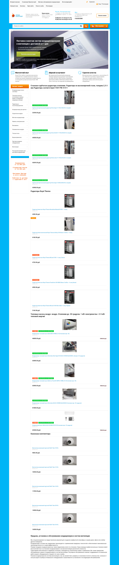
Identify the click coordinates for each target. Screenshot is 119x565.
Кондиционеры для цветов (19, 109)
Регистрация (49, 6)
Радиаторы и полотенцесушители (17, 104)
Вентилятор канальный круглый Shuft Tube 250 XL (45, 524)
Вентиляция (15, 147)
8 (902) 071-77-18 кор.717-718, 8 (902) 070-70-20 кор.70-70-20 (63, 18)
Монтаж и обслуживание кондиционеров (49, 2)
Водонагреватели (16, 137)
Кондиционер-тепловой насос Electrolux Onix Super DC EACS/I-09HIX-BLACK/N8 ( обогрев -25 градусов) (58, 356)
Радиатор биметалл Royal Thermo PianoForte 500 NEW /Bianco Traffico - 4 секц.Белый (54, 282)
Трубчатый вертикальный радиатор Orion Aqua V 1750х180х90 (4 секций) (51, 108)
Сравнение (92, 1)
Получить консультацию (28, 54)
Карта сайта (30, 6)
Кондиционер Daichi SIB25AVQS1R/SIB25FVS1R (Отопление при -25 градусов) (52, 425)
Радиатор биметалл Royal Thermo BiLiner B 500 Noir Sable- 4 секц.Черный (51, 305)
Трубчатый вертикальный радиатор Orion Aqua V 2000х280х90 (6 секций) (51, 182)
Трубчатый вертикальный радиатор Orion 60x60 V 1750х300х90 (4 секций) (51, 133)
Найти (85, 26)
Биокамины (15, 125)
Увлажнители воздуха (18, 129)
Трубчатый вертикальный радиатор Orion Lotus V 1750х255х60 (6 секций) (51, 158)
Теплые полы (15, 133)
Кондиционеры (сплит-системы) (18, 90)
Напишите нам (14, 6)
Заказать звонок (102, 15)
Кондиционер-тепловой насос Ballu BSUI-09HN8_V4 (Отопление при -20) (50, 333)
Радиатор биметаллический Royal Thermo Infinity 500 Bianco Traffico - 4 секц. (52, 232)
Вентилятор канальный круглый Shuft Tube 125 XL (45, 467)
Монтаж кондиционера (18, 117)
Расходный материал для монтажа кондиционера (19, 151)
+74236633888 (79, 18)
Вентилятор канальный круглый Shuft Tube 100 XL (45, 448)
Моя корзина (98, 26)
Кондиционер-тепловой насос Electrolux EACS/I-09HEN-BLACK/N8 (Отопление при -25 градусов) (57, 403)
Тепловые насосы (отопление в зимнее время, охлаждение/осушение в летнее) (17, 98)
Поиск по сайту (40, 6)
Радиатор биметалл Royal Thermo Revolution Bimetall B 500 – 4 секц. (50, 209)
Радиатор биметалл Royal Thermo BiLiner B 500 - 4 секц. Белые (48, 257)
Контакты (22, 6)
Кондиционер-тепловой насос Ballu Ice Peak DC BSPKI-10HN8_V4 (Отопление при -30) (54, 381)
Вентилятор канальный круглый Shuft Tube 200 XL (45, 505)
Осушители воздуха (17, 113)
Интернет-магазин (15, 2)
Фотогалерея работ (67, 2)
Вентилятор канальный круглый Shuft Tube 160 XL (45, 486)
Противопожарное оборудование (17, 142)
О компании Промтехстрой (29, 2)
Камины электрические (18, 121)
